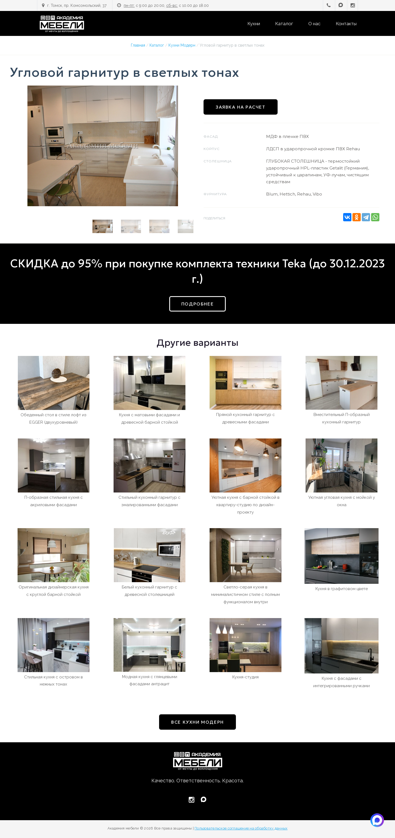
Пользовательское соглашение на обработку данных (240, 828)
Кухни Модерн (181, 45)
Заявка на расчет (241, 107)
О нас (314, 23)
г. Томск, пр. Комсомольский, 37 (76, 5)
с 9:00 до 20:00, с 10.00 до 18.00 (166, 5)
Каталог (284, 23)
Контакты (346, 23)
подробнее (197, 304)
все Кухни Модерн (197, 722)
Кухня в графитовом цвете (341, 588)
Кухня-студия (245, 677)
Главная (138, 45)
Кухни (253, 23)
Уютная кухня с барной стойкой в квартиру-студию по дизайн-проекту (245, 505)
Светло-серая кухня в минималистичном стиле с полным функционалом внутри (245, 594)
